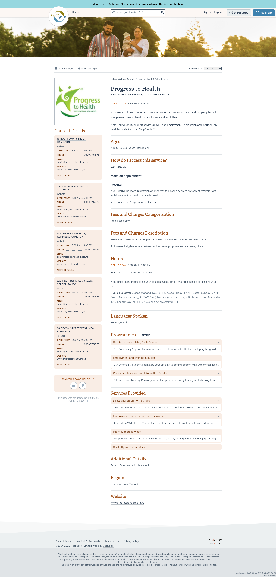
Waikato (122, 79)
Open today (118, 103)
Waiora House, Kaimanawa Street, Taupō (75, 283)
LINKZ (158, 125)
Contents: (196, 68)
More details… (65, 175)
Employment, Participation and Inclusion (189, 125)
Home (75, 12)
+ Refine (145, 335)
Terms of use (112, 541)
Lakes (114, 79)
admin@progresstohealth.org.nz (72, 162)
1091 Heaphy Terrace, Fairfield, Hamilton (71, 235)
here (154, 202)
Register (217, 12)
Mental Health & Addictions (152, 79)
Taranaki (131, 79)
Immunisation (147, 4)
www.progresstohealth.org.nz (127, 502)
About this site (63, 541)
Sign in (207, 12)
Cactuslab (108, 545)
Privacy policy (131, 541)
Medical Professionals (88, 541)
